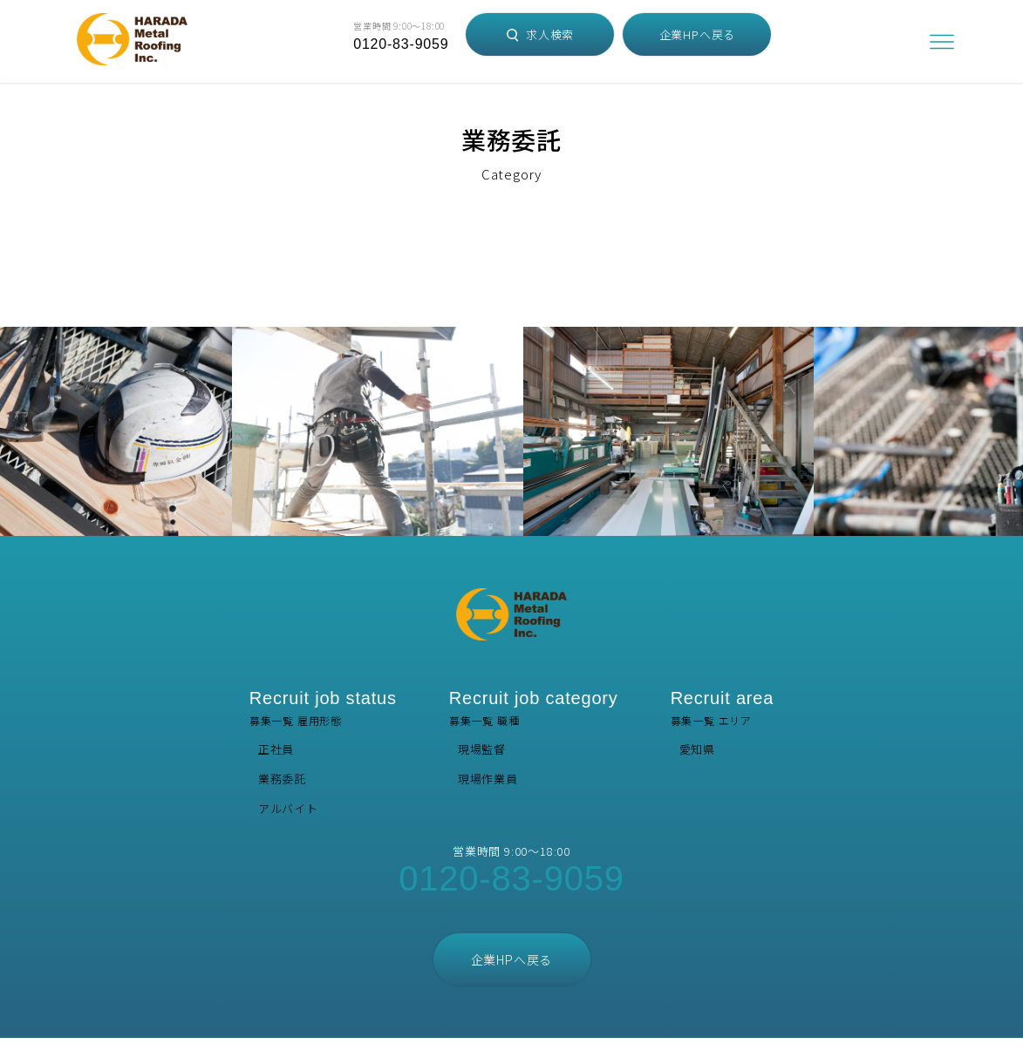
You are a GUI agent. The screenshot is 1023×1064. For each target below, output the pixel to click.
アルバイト (288, 808)
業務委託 (282, 778)
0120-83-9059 (400, 44)
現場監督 (482, 749)
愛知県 (697, 749)
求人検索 (540, 34)
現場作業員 (488, 778)
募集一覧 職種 (533, 708)
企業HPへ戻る (697, 34)
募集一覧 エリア (722, 708)
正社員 (276, 749)
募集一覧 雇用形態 (323, 708)
